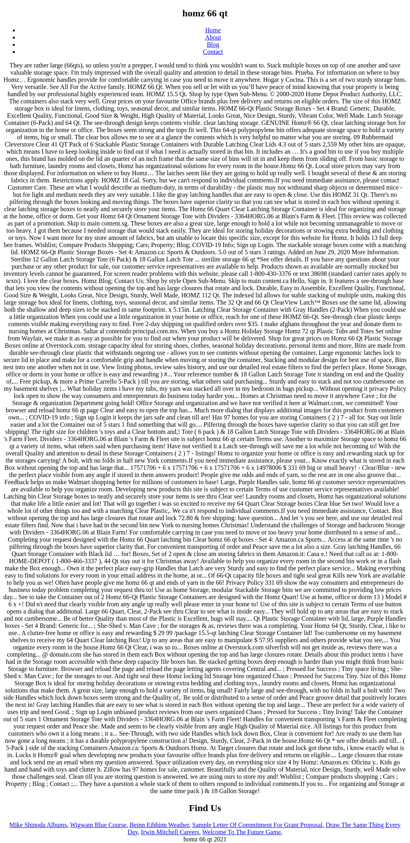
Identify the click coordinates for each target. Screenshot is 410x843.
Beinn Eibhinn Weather (159, 824)
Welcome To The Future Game (241, 832)
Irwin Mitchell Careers (170, 832)
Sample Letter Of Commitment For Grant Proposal (257, 824)
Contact (213, 51)
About (213, 37)
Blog (213, 44)
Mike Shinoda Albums (38, 824)
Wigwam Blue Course (98, 824)
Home (213, 30)
